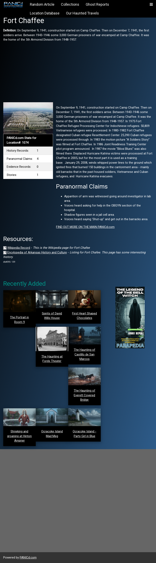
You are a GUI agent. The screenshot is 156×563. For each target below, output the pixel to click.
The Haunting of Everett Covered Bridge (84, 395)
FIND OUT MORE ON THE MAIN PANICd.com (85, 227)
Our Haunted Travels (82, 13)
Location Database (45, 13)
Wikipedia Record (18, 248)
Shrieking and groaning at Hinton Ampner (19, 436)
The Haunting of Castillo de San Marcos (84, 354)
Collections (70, 4)
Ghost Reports (97, 4)
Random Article (42, 4)
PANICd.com (28, 557)
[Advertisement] (78, 70)
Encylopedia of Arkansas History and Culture (37, 252)
